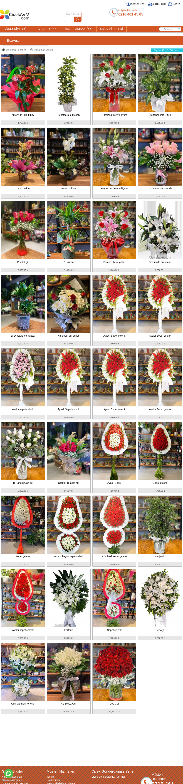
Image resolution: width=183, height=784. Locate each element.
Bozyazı (13, 40)
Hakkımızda (53, 780)
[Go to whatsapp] (8, 773)
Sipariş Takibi (157, 4)
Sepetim (174, 3)
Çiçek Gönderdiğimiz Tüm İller (108, 776)
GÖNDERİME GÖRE (17, 28)
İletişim (51, 776)
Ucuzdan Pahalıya (14, 49)
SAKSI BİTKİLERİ (111, 28)
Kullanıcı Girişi (136, 3)
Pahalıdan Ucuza (41, 49)
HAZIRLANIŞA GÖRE (79, 28)
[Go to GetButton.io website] (8, 780)
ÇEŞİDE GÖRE (48, 28)
